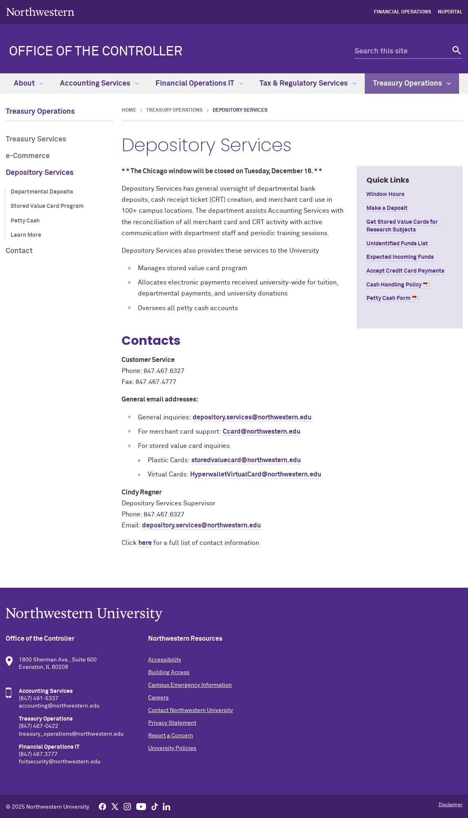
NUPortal (450, 12)
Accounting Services (99, 83)
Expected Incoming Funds (400, 257)
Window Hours (385, 194)
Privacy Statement (172, 723)
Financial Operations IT (199, 83)
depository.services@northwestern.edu (252, 417)
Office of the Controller (95, 51)
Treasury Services (36, 139)
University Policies (172, 748)
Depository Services (39, 172)
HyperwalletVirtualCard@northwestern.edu (255, 474)
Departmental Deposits (42, 192)
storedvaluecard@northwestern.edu (246, 460)
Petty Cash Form (388, 298)
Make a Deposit (387, 208)
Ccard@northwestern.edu (261, 431)
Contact (19, 251)
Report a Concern (170, 736)
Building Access (168, 672)
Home (129, 110)
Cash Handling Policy (393, 285)
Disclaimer (451, 805)
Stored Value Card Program (47, 206)
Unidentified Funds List (397, 244)
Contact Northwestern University (190, 710)
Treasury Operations (412, 83)
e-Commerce (28, 156)
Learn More (26, 235)
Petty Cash (25, 221)
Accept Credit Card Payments (405, 271)
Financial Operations (402, 12)
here (145, 543)
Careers (158, 698)
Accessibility (164, 660)
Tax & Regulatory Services (308, 83)
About (29, 83)
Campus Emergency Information (190, 685)
